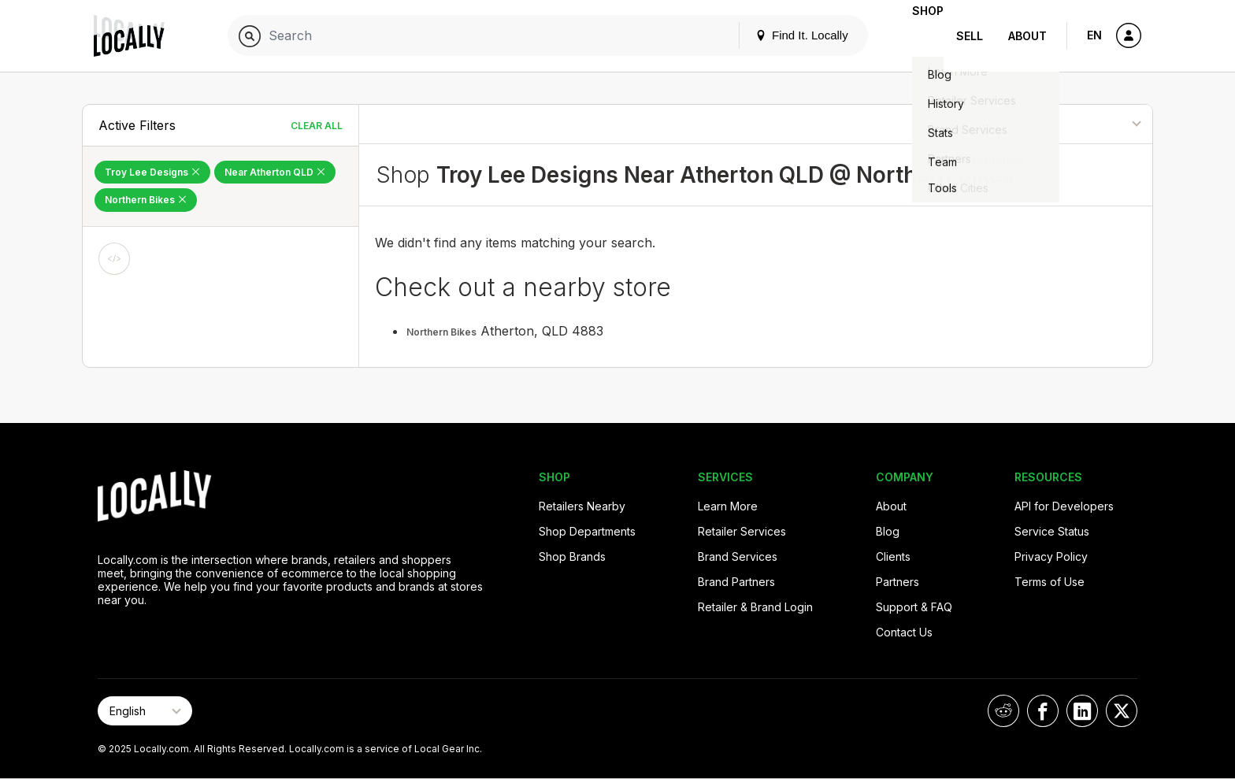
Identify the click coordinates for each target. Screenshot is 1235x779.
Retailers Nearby (582, 506)
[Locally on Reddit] (1003, 711)
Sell (969, 36)
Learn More (728, 506)
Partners (897, 581)
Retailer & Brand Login (755, 607)
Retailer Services (742, 531)
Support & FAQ (914, 607)
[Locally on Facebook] (1043, 711)
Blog (887, 531)
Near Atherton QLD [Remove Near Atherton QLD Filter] (274, 172)
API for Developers (1064, 506)
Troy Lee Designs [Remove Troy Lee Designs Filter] (152, 172)
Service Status (1051, 531)
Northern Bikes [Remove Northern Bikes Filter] (146, 200)
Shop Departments (587, 531)
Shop (915, 36)
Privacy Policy (1051, 556)
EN (1094, 35)
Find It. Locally (776, 35)
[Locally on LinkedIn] (1082, 711)
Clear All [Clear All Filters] (317, 126)
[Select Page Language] (145, 710)
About (1027, 36)
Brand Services (737, 556)
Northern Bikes (441, 332)
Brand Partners (736, 581)
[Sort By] (1072, 124)
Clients (893, 556)
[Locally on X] (1121, 711)
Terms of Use (1049, 581)
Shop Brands (572, 556)
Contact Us (904, 632)
